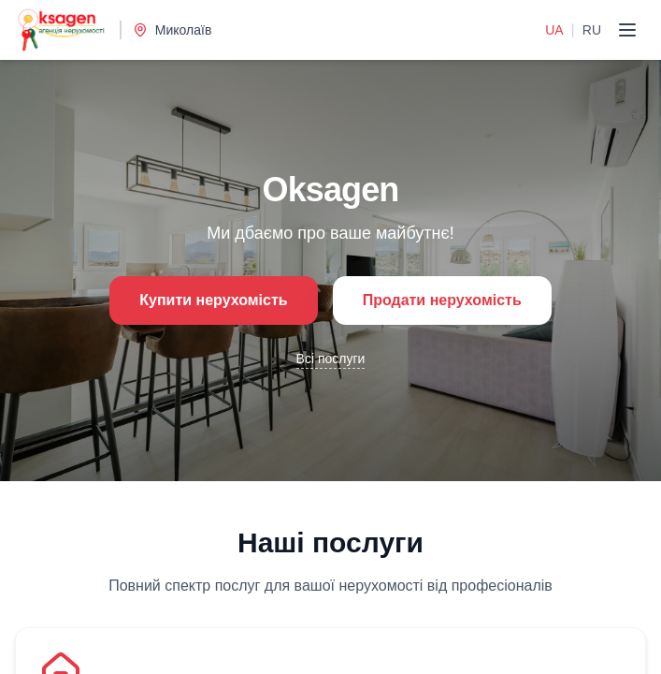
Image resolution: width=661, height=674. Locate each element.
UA (554, 29)
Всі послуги (331, 358)
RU (591, 29)
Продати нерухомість (442, 300)
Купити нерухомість (213, 300)
